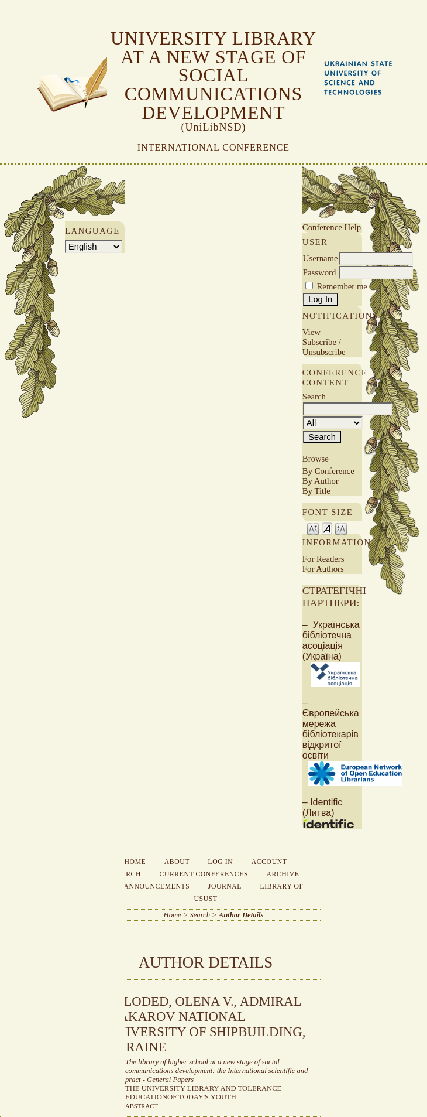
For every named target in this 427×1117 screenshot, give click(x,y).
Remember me (342, 286)
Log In (220, 862)
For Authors (323, 568)
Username (320, 258)
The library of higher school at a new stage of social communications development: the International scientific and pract (216, 1071)
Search (126, 874)
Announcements (156, 886)
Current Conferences (204, 874)
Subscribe (319, 342)
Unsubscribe (324, 352)
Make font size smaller (313, 528)
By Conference (328, 471)
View (311, 332)
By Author (320, 481)
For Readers (323, 558)
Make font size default (327, 528)
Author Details (241, 915)
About (177, 862)
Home (135, 862)
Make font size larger (341, 528)
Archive (283, 874)
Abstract (141, 1105)
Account (269, 862)
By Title (316, 491)
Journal (225, 886)
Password (319, 272)
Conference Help (331, 227)
